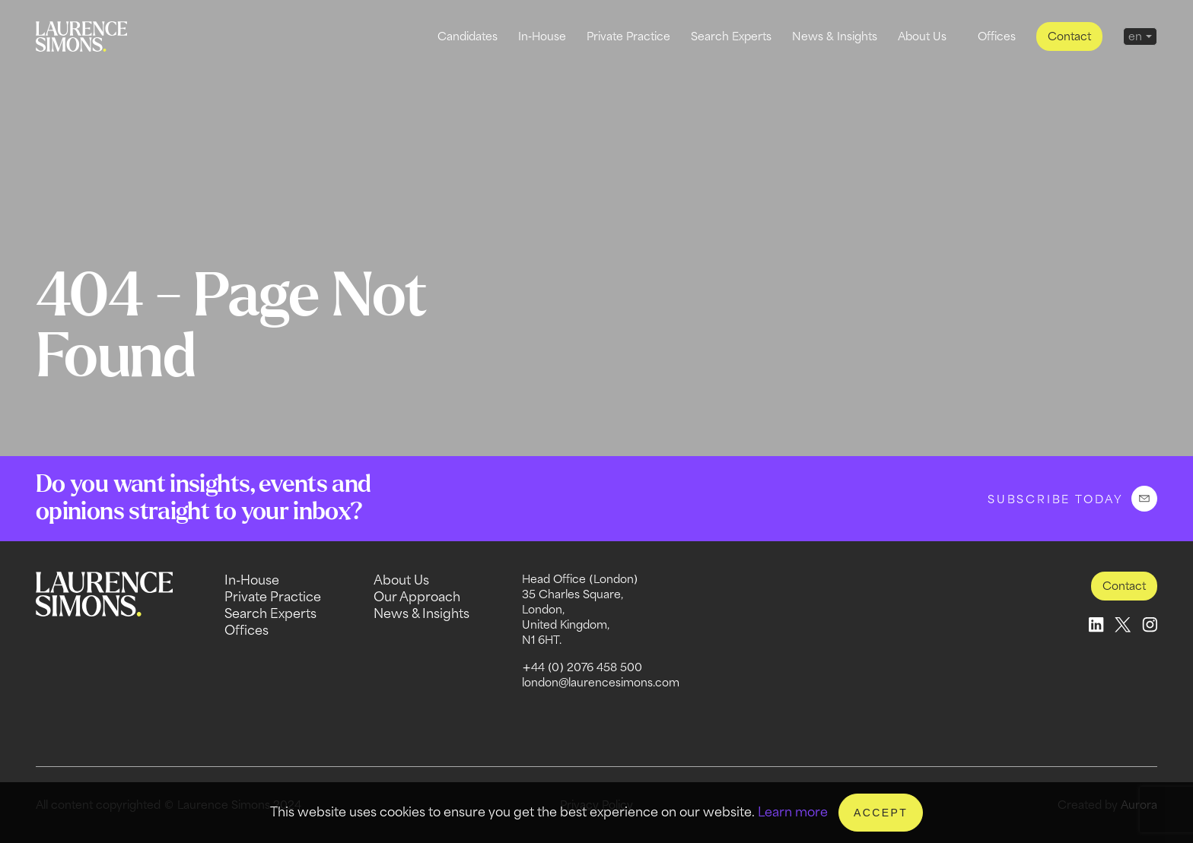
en (1135, 36)
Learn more (793, 811)
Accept (881, 813)
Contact (1069, 36)
